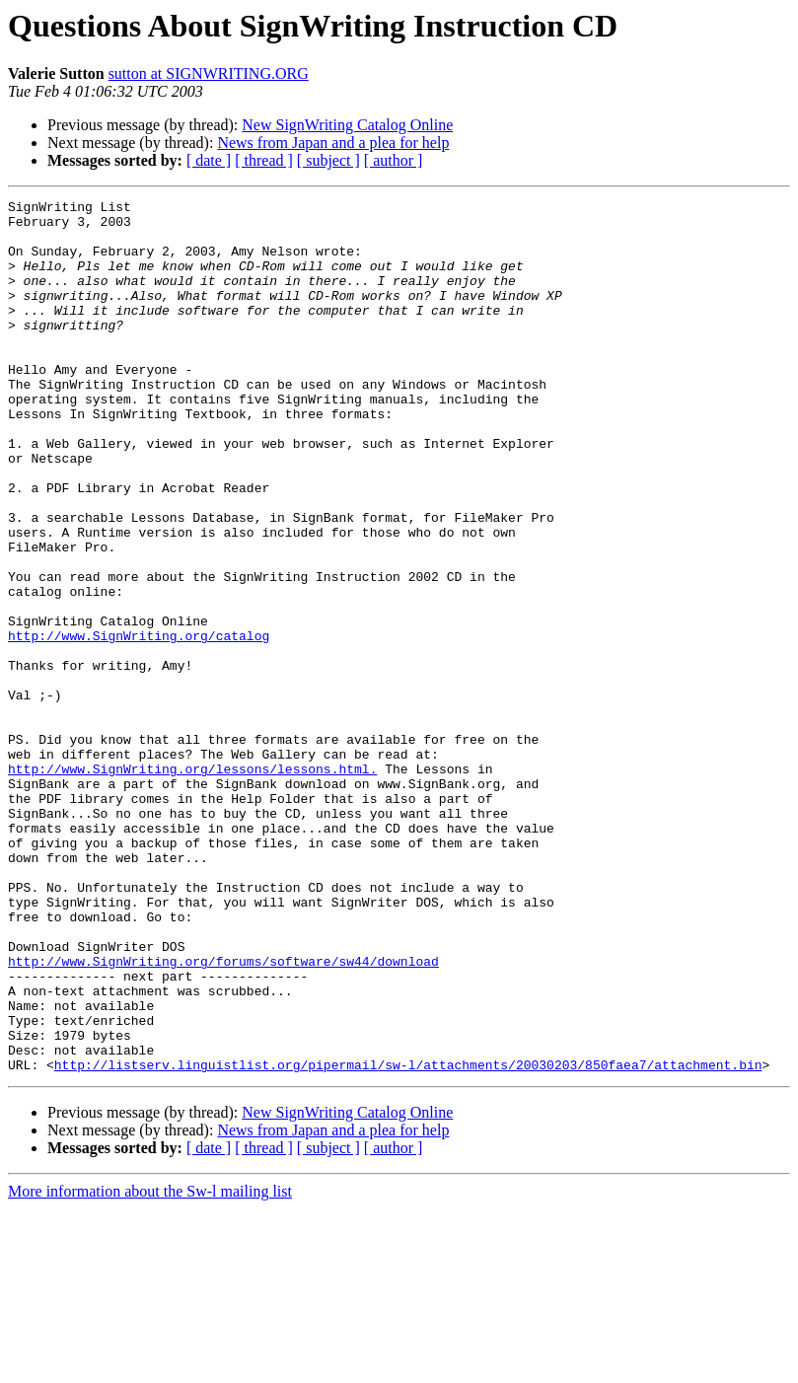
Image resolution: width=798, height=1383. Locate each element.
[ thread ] (264, 160)
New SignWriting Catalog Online (347, 124)
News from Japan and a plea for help (333, 142)
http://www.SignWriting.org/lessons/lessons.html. (192, 884)
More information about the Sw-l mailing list (150, 1365)
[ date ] (208, 160)
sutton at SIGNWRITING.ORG (209, 73)
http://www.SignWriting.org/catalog (138, 724)
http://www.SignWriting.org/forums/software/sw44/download (223, 1115)
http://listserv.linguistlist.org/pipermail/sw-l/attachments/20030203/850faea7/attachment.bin (408, 1239)
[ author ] (393, 160)
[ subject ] (328, 160)
